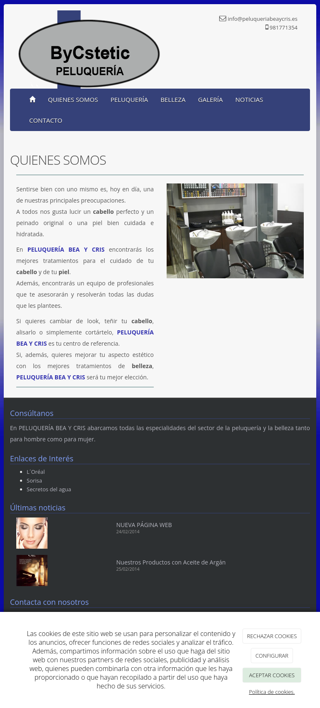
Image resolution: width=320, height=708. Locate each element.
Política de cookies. (272, 692)
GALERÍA (210, 99)
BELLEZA (172, 99)
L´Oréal (36, 471)
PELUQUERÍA (129, 99)
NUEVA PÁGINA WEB (144, 525)
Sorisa (34, 480)
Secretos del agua (49, 489)
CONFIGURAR (271, 655)
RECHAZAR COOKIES (272, 636)
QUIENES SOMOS (73, 99)
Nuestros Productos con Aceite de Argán (171, 562)
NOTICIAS (249, 99)
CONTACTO (45, 120)
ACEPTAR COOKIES (272, 675)
